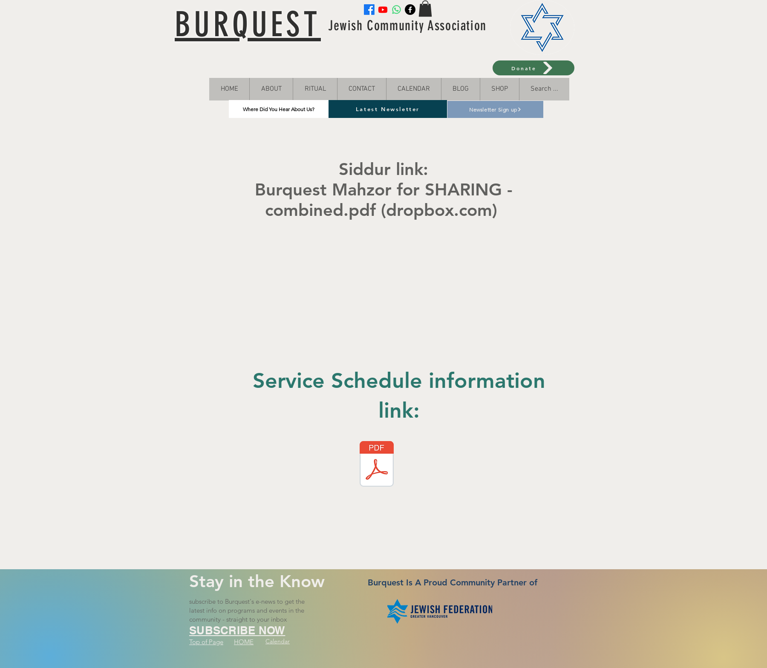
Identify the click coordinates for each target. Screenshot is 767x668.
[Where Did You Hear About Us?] (279, 109)
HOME (244, 642)
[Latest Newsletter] (388, 109)
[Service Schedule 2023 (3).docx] (377, 465)
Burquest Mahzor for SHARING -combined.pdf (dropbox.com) (384, 199)
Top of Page (206, 642)
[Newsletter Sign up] (495, 109)
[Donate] (533, 67)
